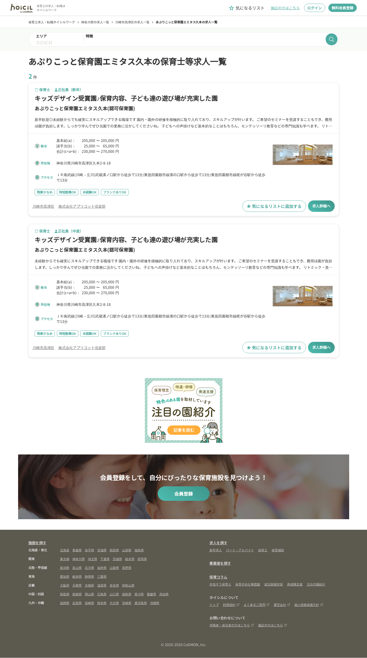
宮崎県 (126, 603)
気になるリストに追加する (271, 206)
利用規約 (231, 605)
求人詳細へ (320, 206)
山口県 (114, 594)
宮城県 (102, 550)
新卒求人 (215, 550)
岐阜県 (77, 576)
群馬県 (142, 559)
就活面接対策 (273, 584)
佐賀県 (77, 603)
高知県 (164, 594)
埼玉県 (92, 559)
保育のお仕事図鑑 (247, 584)
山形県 (126, 550)
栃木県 (129, 559)
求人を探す (218, 543)
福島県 (139, 550)
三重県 (102, 576)
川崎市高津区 (43, 206)
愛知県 (64, 576)
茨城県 (117, 559)
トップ (214, 605)
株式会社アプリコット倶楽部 (82, 206)
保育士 (262, 550)
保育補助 (278, 550)
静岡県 (89, 576)
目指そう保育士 (220, 584)
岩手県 (89, 550)
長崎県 (89, 603)
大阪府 (64, 585)
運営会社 (282, 605)
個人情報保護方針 (308, 605)
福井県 (102, 568)
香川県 (139, 594)
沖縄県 (154, 603)
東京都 (64, 559)
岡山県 (89, 594)
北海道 (64, 550)
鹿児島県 (140, 603)
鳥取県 (64, 594)
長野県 (126, 568)
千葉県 (105, 559)
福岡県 (64, 603)
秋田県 (114, 550)
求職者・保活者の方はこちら (231, 625)
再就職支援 (295, 584)
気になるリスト (246, 8)
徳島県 (126, 594)
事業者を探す (220, 563)
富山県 (77, 568)
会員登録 (183, 493)
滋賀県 (102, 585)
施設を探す (37, 543)
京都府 (89, 585)
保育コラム (218, 577)
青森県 (77, 550)
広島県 (102, 594)
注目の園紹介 (316, 584)
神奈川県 (78, 559)
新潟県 (64, 568)
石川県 (89, 568)
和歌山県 (128, 585)
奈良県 (114, 585)
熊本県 (102, 603)
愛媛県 (151, 594)
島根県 (77, 594)
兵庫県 (77, 585)
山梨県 (114, 568)
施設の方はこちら (285, 7)
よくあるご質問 (256, 605)
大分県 (114, 603)
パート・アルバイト (240, 550)
